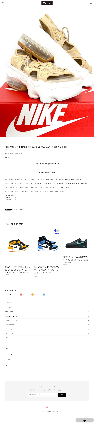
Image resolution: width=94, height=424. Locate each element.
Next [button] (92, 71)
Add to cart (47, 168)
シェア (14, 209)
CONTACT (8, 365)
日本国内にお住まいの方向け (47, 172)
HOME (7, 348)
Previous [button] (2, 71)
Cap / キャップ (9, 329)
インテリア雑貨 (9, 333)
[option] (47, 71)
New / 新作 (8, 307)
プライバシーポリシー (41, 411)
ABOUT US (8, 354)
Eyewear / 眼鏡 (10, 325)
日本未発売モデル (10, 312)
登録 (62, 394)
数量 (6, 157)
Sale (6, 337)
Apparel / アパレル (11, 320)
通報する (21, 209)
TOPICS (7, 360)
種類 (6, 153)
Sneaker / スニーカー (11, 316)
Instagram (8, 371)
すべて (10, 294)
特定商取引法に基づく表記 (52, 411)
